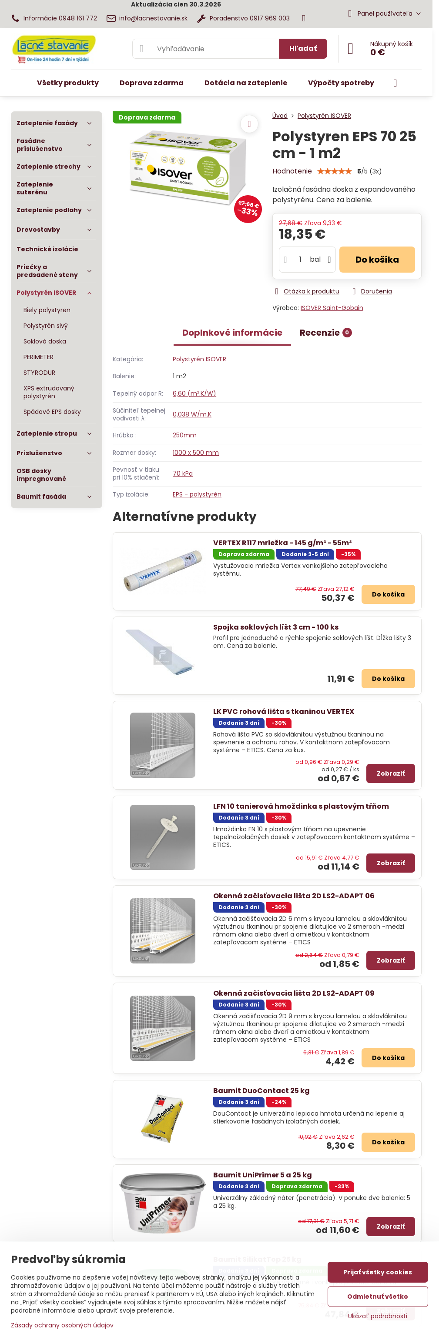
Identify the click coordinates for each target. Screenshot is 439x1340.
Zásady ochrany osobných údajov (62, 1325)
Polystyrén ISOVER (199, 359)
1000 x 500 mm (196, 452)
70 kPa (183, 473)
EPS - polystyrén (197, 494)
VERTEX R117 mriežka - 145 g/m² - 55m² (282, 543)
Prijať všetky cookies (377, 1272)
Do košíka (377, 259)
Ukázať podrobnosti (377, 1316)
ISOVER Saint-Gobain (332, 307)
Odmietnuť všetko (377, 1296)
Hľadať (303, 48)
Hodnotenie (292, 171)
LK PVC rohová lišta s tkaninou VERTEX (283, 712)
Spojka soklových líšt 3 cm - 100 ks (275, 627)
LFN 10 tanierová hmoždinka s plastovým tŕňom (301, 806)
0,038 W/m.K (192, 414)
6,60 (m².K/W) (194, 393)
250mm (185, 435)
